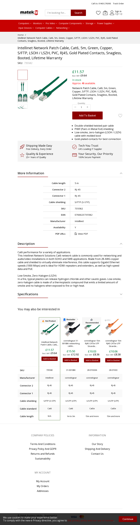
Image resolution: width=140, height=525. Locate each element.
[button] (23, 86)
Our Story (97, 444)
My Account (42, 481)
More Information (31, 173)
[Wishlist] (98, 13)
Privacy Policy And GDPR (42, 449)
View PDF (81, 233)
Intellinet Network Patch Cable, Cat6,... (49, 343)
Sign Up (118, 13)
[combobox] (58, 13)
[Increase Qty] (87, 107)
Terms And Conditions (42, 444)
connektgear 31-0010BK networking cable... (71, 343)
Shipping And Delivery (97, 449)
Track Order (118, 3)
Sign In (118, 11)
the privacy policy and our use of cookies (91, 520)
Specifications (28, 294)
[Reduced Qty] (75, 107)
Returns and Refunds (43, 453)
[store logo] (29, 12)
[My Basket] (105, 13)
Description (26, 244)
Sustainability (42, 458)
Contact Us (97, 453)
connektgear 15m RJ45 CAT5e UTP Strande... (92, 343)
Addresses (43, 491)
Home (21, 34)
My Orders (43, 486)
